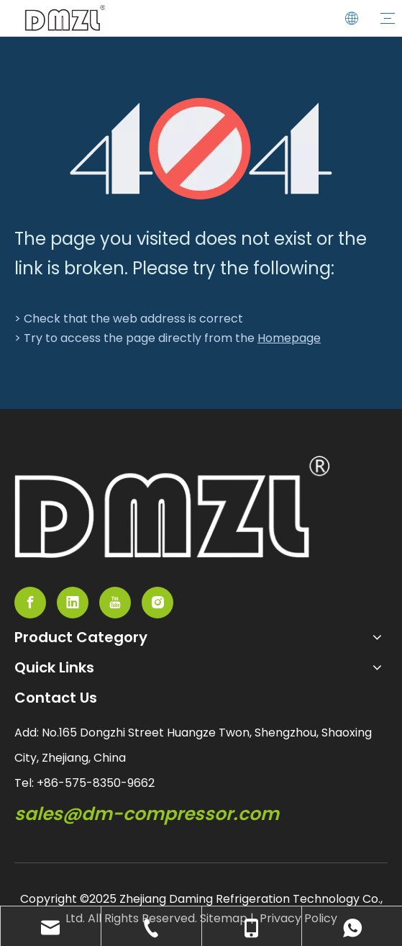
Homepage (289, 338)
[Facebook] (30, 602)
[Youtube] (115, 602)
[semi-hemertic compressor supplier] (172, 507)
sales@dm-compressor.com (146, 813)
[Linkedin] (72, 602)
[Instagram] (157, 602)
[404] (201, 148)
